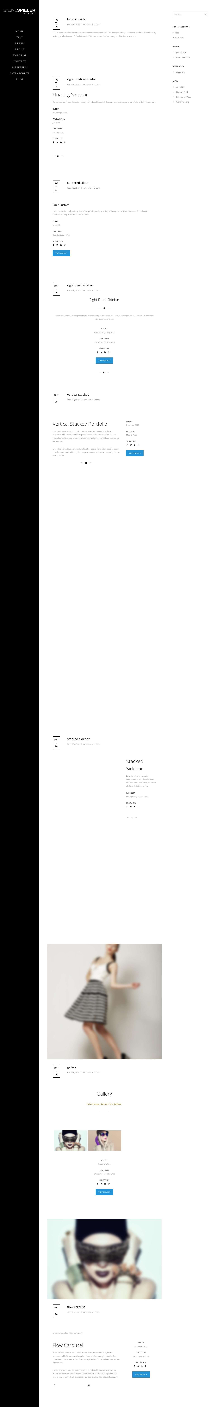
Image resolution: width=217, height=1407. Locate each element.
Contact (19, 61)
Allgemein (180, 72)
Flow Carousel (76, 1307)
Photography (58, 132)
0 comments (86, 24)
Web (68, 235)
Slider (141, 796)
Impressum (19, 67)
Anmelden (180, 87)
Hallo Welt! (179, 37)
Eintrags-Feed (182, 92)
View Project (61, 253)
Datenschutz (19, 73)
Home (19, 31)
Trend (19, 43)
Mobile (129, 435)
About (19, 49)
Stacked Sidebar (78, 739)
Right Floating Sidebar (82, 79)
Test (177, 33)
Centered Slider (78, 182)
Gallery (72, 1067)
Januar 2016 (181, 52)
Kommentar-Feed (183, 97)
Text (19, 37)
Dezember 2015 (183, 57)
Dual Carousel (59, 235)
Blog (19, 79)
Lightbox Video (77, 19)
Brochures (98, 342)
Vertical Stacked (78, 394)
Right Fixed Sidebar (80, 285)
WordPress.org (182, 102)
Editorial (19, 55)
